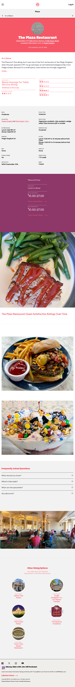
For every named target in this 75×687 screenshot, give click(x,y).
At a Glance (9, 16)
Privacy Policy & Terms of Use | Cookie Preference (16, 681)
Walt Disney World (52, 41)
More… (4, 71)
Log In (70, 4)
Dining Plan (42, 155)
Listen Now (10, 676)
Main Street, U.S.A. (22, 121)
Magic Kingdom (49, 43)
